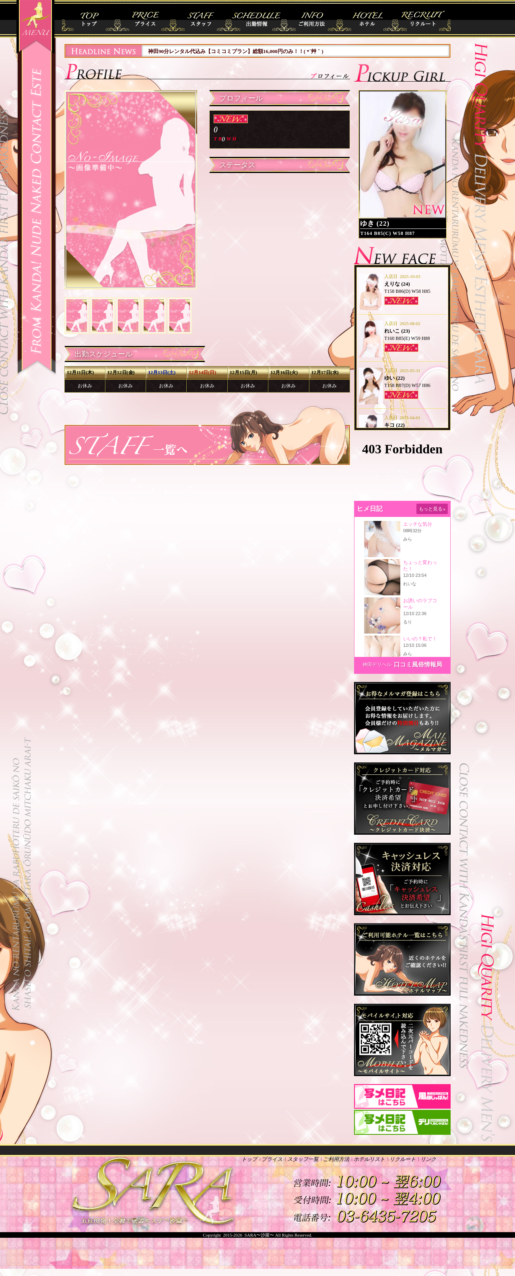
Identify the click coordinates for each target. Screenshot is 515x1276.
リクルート (423, 19)
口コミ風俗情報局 (418, 664)
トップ (91, 19)
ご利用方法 (312, 19)
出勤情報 (257, 19)
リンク (428, 1159)
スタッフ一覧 (202, 19)
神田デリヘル (377, 664)
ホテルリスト (368, 19)
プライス (147, 19)
